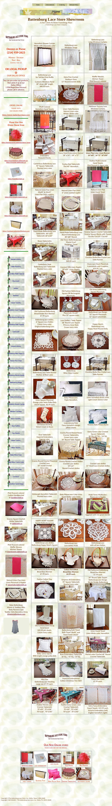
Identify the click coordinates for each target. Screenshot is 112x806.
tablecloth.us (17, 523)
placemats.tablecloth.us (17, 585)
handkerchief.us (17, 497)
